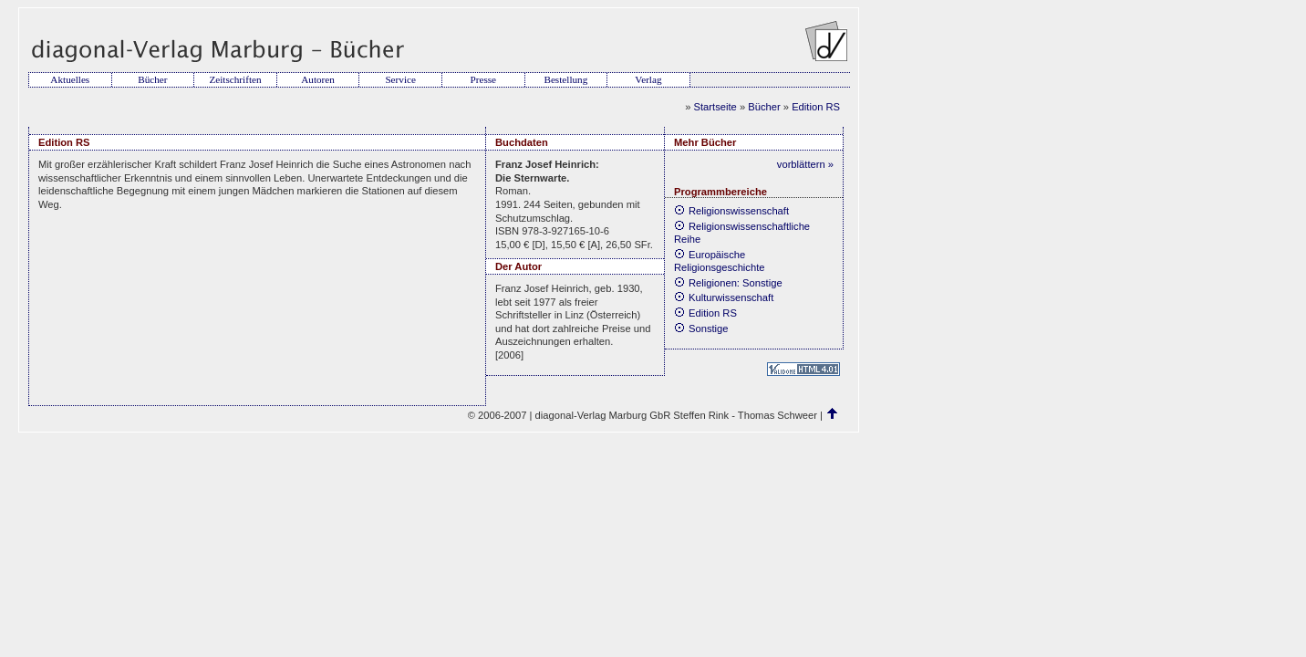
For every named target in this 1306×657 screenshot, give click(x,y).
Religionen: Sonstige (728, 282)
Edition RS (816, 106)
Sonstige (701, 328)
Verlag (648, 79)
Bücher (152, 79)
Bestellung (565, 79)
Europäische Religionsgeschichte (719, 261)
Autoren (318, 79)
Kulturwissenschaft (723, 297)
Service (400, 79)
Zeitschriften (235, 79)
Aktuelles (69, 79)
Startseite (715, 106)
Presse (483, 79)
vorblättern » (805, 164)
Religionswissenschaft (731, 210)
